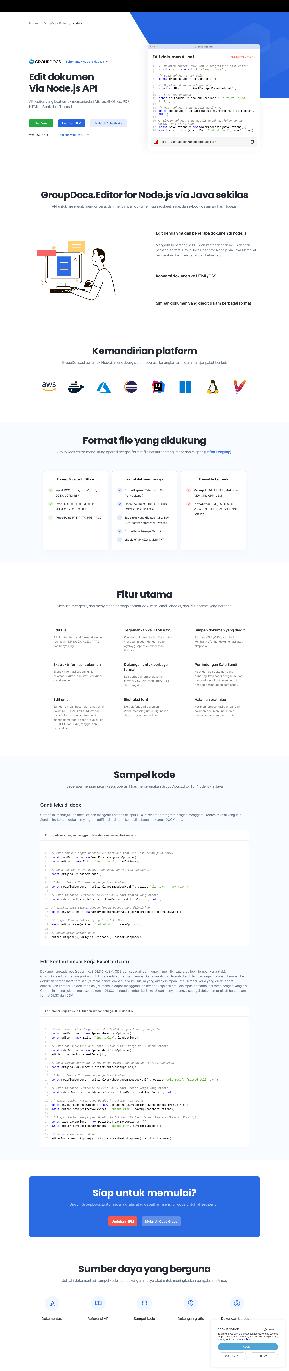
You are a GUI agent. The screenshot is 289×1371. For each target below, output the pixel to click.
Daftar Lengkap (217, 464)
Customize (232, 1356)
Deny (263, 1356)
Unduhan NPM (71, 129)
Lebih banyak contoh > (242, 56)
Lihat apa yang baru (70, 141)
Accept (248, 1346)
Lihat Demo (41, 129)
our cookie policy (241, 1339)
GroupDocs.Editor (55, 23)
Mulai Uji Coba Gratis (108, 129)
